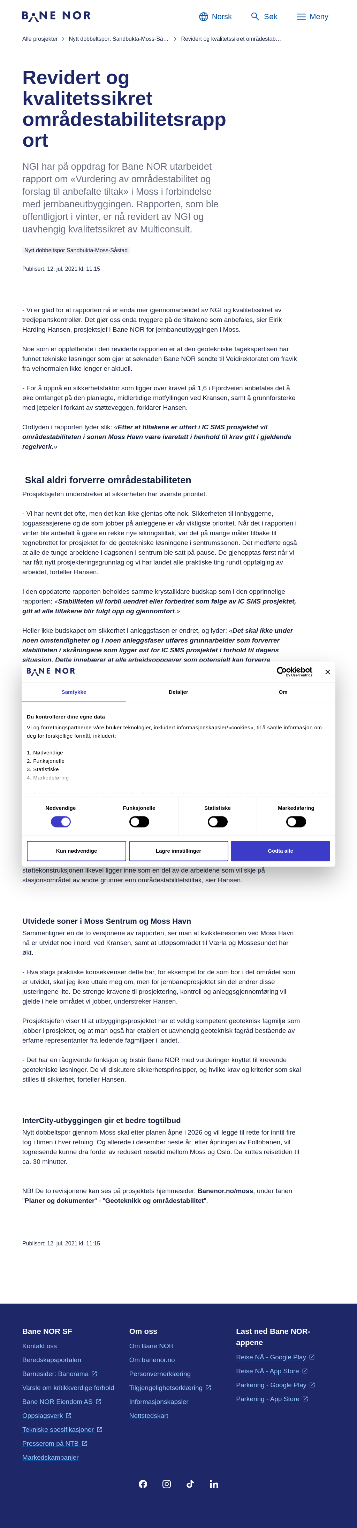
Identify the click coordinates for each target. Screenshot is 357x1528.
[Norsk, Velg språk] (215, 16)
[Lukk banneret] (327, 671)
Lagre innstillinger (178, 851)
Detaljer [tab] (178, 692)
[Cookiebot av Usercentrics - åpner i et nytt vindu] (281, 672)
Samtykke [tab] (74, 692)
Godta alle (280, 851)
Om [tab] (283, 692)
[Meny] (312, 16)
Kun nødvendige (76, 851)
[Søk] (264, 16)
